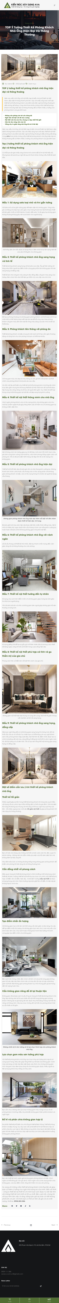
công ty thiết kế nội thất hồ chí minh (17, 1191)
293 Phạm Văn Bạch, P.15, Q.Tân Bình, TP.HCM (34, 1245)
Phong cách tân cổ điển (10, 661)
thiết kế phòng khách (30, 802)
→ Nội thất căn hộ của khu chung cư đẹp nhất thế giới (22, 120)
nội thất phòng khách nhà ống (38, 385)
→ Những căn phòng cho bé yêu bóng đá (17, 115)
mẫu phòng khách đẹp (14, 737)
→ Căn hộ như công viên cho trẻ (14, 122)
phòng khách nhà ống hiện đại (23, 518)
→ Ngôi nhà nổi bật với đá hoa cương (16, 118)
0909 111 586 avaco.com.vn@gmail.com (12, 1272)
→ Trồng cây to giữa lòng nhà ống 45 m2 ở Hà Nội (20, 124)
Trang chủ (29, 23)
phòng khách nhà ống (39, 136)
